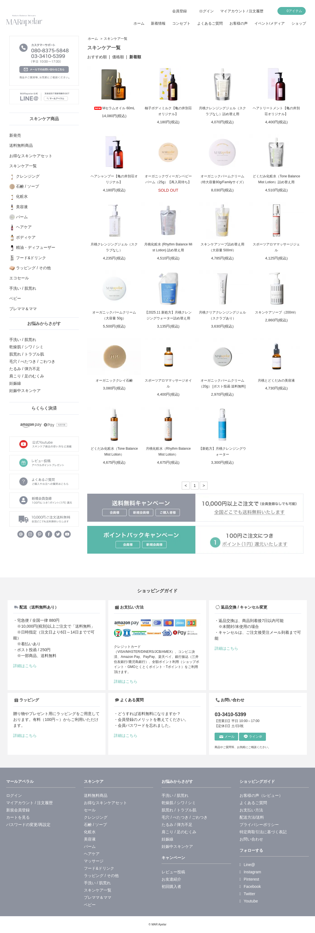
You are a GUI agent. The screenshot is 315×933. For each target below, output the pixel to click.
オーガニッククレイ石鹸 (114, 380)
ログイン (206, 11)
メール (226, 737)
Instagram (250, 872)
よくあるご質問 (210, 23)
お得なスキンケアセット (105, 802)
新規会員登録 (18, 810)
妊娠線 (15, 383)
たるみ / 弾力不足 (24, 368)
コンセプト (181, 23)
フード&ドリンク (99, 868)
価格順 (118, 57)
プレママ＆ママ (97, 897)
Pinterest (249, 879)
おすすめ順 (97, 57)
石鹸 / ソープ (95, 824)
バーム (90, 846)
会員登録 (179, 11)
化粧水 (90, 832)
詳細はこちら (25, 665)
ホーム (139, 23)
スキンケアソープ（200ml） (276, 312)
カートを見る (18, 817)
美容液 (90, 839)
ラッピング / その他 (101, 875)
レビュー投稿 (173, 872)
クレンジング (95, 817)
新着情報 (158, 23)
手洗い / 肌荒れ (22, 339)
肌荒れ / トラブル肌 (26, 354)
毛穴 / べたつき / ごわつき (32, 361)
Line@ (247, 864)
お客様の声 (238, 23)
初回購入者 (171, 886)
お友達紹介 (171, 879)
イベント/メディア (269, 23)
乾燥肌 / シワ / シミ (26, 347)
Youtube (249, 901)
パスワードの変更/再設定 (28, 824)
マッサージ (94, 861)
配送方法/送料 (252, 817)
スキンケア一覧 (115, 39)
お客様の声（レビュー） (261, 795)
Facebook (250, 886)
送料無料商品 (95, 795)
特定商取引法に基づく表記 (263, 832)
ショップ (298, 23)
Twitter (247, 894)
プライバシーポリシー (259, 824)
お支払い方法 (251, 810)
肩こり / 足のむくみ (26, 376)
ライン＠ (253, 737)
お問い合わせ (251, 839)
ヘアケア (92, 853)
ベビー (90, 904)
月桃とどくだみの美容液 (276, 380)
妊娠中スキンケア (25, 390)
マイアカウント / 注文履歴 (241, 11)
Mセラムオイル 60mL (114, 108)
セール (90, 810)
